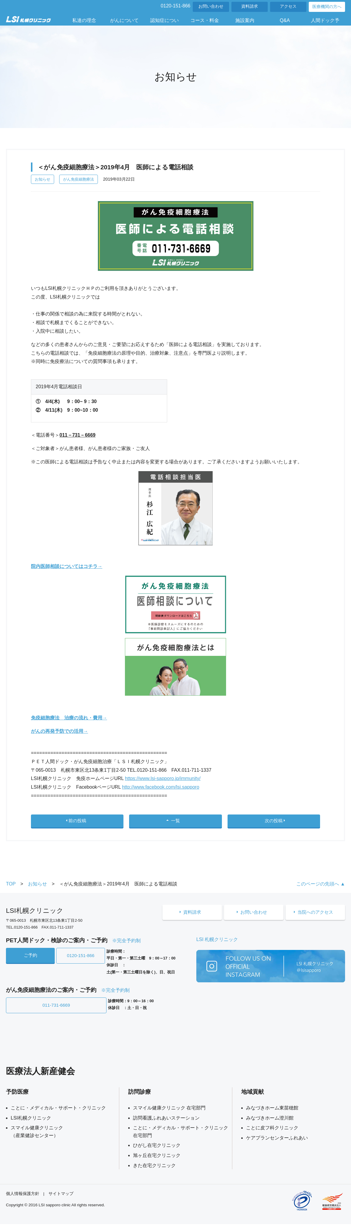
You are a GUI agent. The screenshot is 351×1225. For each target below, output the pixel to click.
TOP (11, 886)
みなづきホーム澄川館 (270, 1118)
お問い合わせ (210, 6)
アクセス (288, 6)
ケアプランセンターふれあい (277, 1138)
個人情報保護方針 (22, 1194)
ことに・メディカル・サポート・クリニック (58, 1108)
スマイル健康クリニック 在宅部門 (169, 1108)
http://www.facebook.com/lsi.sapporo (160, 787)
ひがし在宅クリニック (157, 1146)
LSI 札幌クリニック (217, 942)
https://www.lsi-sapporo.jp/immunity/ (162, 778)
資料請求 (249, 6)
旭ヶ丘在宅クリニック (157, 1156)
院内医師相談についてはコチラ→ (66, 566)
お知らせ (42, 179)
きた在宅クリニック (154, 1166)
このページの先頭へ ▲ (320, 886)
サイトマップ (60, 1194)
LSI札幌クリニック (31, 1118)
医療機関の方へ (326, 6)
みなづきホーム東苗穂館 (272, 1108)
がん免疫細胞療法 (78, 179)
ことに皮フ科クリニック (272, 1128)
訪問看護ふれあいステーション (166, 1118)
